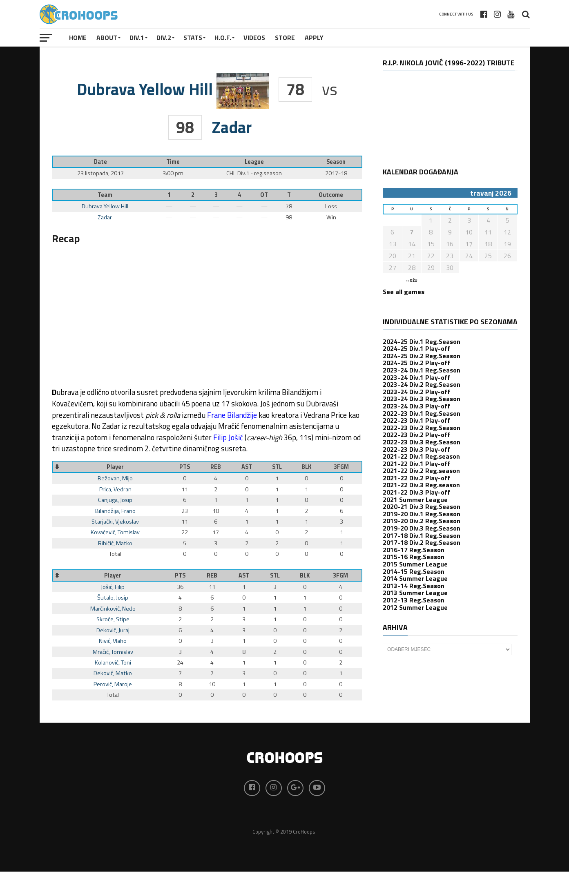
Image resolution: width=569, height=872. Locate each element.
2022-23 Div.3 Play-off (416, 449)
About (106, 37)
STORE (285, 37)
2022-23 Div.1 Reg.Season (421, 413)
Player (115, 466)
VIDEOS (254, 37)
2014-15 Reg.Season (413, 571)
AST (246, 466)
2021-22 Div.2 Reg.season (421, 470)
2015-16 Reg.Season (413, 557)
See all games (403, 292)
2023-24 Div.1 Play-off (416, 377)
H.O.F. (222, 37)
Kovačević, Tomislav (115, 532)
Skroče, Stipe (112, 619)
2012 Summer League (415, 607)
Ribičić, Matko (115, 543)
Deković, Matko (113, 673)
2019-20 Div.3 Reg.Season (421, 528)
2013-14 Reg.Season (413, 586)
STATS (192, 37)
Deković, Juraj (112, 630)
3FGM (341, 466)
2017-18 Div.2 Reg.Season (421, 542)
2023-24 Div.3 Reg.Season (421, 399)
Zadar (105, 217)
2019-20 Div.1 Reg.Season (421, 514)
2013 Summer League (415, 593)
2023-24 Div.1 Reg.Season (421, 370)
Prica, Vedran (115, 489)
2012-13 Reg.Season (413, 600)
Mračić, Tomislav (113, 651)
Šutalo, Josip (112, 597)
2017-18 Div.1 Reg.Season (421, 535)
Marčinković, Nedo (113, 608)
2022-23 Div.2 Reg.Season (421, 428)
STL (277, 466)
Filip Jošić (228, 437)
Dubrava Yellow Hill (105, 206)
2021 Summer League (415, 499)
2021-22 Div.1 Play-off (416, 463)
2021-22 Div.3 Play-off (416, 492)
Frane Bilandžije (232, 415)
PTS (184, 466)
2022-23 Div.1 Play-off (416, 420)
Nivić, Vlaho (113, 640)
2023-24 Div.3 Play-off (416, 406)
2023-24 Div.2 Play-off (416, 392)
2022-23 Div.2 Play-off (416, 434)
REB (215, 466)
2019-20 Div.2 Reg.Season (421, 521)
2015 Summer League (415, 564)
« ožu (411, 280)
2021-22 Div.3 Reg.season (421, 485)
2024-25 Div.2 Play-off (416, 363)
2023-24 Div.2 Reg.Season (421, 384)
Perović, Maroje (113, 684)
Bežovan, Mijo (115, 478)
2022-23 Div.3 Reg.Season (421, 442)
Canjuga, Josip (115, 499)
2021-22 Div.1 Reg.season (421, 456)
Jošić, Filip (113, 586)
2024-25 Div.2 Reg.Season (421, 356)
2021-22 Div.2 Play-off (416, 478)
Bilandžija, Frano (115, 510)
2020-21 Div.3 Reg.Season (421, 506)
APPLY (314, 37)
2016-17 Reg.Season (413, 550)
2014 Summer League (415, 578)
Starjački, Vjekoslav (115, 521)
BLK (306, 466)
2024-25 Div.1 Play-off (416, 348)
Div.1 (136, 37)
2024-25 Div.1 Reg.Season (421, 341)
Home (78, 37)
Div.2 (163, 37)
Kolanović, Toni (113, 662)
